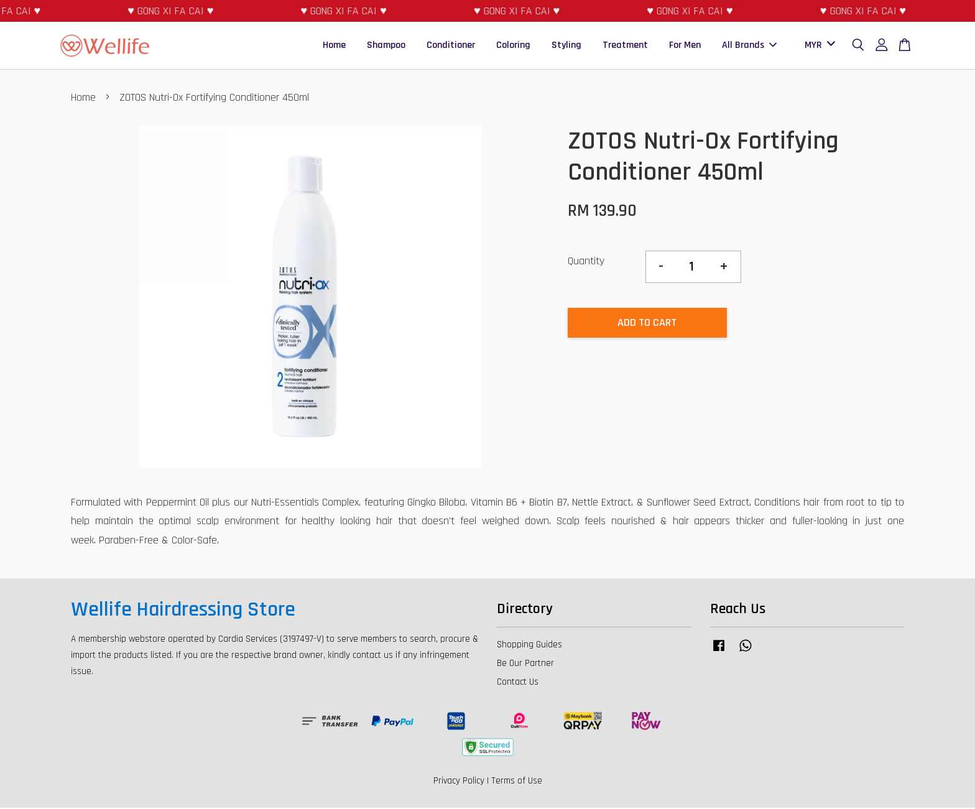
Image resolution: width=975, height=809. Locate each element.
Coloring (513, 45)
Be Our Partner (525, 664)
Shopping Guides (529, 646)
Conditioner (451, 45)
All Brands (749, 45)
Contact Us (517, 683)
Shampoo (386, 45)
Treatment (625, 45)
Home (334, 45)
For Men (685, 45)
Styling (566, 45)
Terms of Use (516, 782)
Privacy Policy (458, 782)
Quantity (586, 262)
